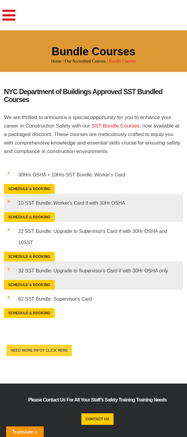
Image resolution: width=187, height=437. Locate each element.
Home (56, 61)
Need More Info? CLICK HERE (39, 350)
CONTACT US (97, 419)
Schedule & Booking (29, 189)
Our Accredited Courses (85, 61)
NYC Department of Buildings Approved (63, 92)
